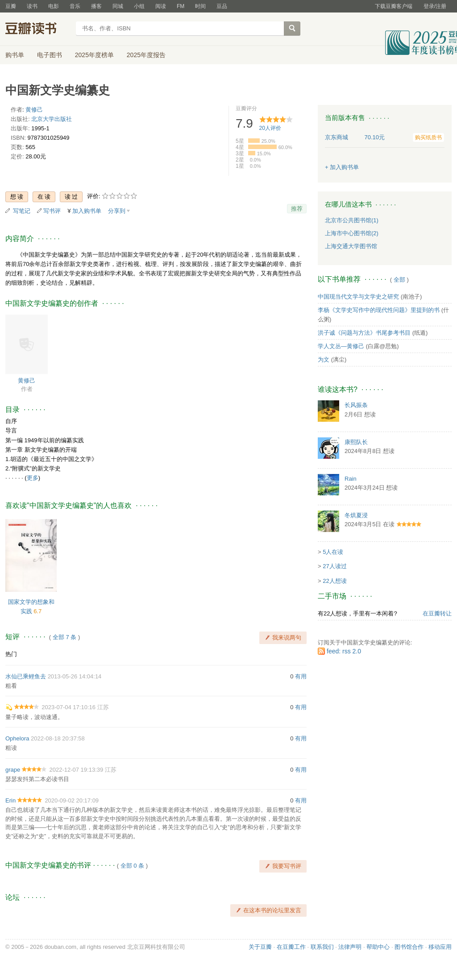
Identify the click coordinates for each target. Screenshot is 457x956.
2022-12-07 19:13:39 (77, 769)
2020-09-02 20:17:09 (72, 800)
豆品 (221, 6)
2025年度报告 (146, 54)
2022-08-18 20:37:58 (58, 738)
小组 (139, 6)
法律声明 (349, 947)
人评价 (270, 128)
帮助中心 (378, 947)
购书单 (14, 54)
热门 (11, 654)
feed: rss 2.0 (344, 651)
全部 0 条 (132, 865)
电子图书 (49, 54)
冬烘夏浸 (356, 515)
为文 (323, 359)
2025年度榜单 (94, 54)
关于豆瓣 (260, 947)
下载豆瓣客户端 (393, 6)
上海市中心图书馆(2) (351, 233)
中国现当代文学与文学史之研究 (358, 296)
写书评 (52, 211)
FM (180, 6)
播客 (96, 6)
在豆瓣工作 (291, 947)
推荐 (297, 208)
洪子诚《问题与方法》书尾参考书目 (364, 332)
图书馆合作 (409, 947)
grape (12, 769)
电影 (53, 6)
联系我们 (322, 947)
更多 (32, 477)
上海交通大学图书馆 (351, 246)
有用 (301, 676)
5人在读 (333, 552)
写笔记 (21, 211)
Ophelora (17, 738)
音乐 (75, 6)
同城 (117, 6)
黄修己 (34, 109)
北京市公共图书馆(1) (351, 220)
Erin (10, 800)
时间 (200, 6)
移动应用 (440, 947)
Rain (351, 478)
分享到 (116, 211)
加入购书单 (86, 211)
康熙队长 (356, 442)
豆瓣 (10, 6)
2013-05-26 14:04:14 (75, 676)
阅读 (160, 6)
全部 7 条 (64, 637)
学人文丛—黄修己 (341, 346)
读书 (32, 6)
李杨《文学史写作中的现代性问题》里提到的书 (379, 310)
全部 (399, 279)
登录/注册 (435, 6)
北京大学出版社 (51, 119)
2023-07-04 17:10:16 (69, 707)
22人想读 (334, 581)
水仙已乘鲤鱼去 (25, 676)
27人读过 (334, 566)
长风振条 (356, 405)
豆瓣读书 (37, 29)
